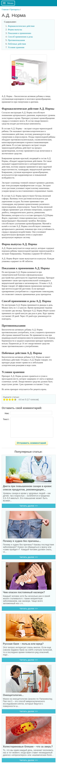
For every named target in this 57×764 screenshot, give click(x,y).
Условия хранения (16, 47)
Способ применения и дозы (20, 37)
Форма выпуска (15, 29)
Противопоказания (16, 40)
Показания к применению (19, 33)
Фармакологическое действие (21, 26)
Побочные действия (17, 44)
